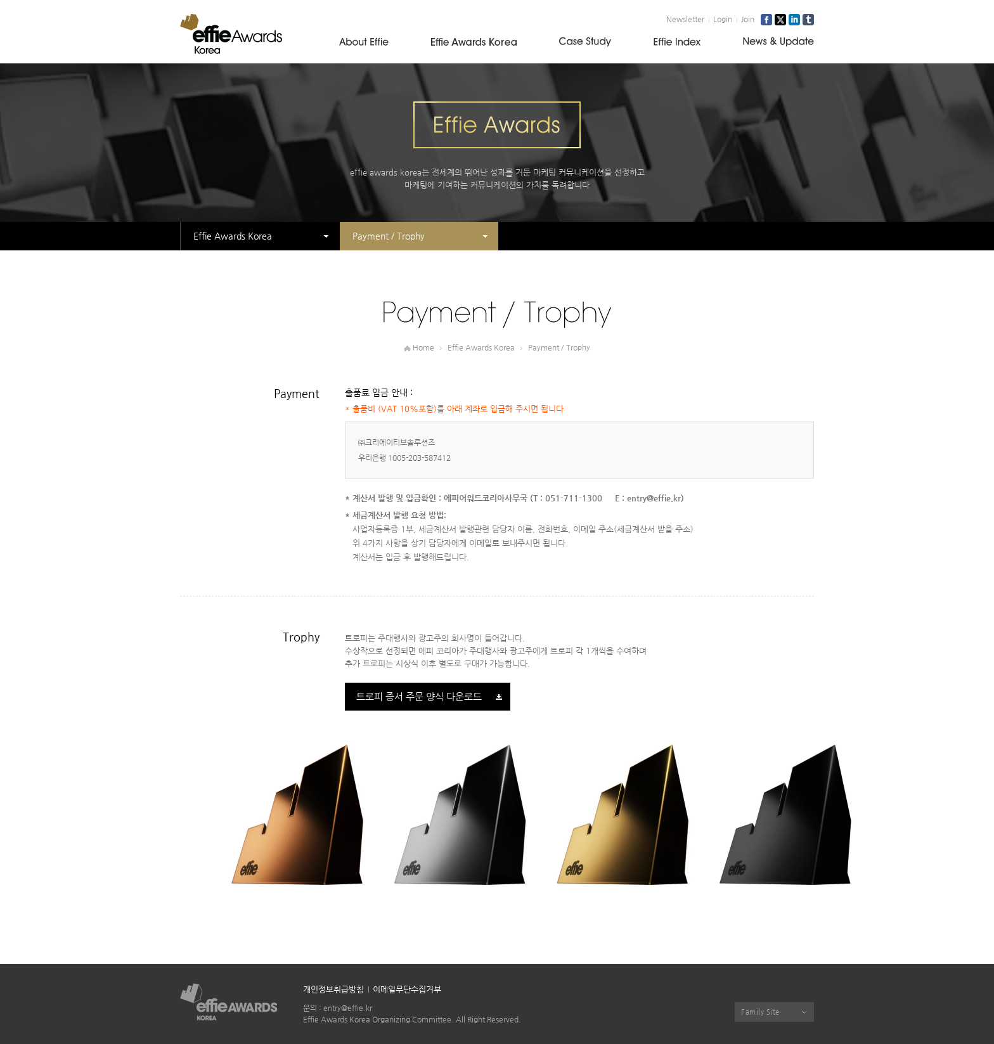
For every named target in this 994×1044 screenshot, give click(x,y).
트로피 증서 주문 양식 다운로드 (419, 696)
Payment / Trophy (388, 236)
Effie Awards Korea (232, 236)
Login (722, 19)
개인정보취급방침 (333, 989)
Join (747, 19)
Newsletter (685, 19)
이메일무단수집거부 (407, 989)
